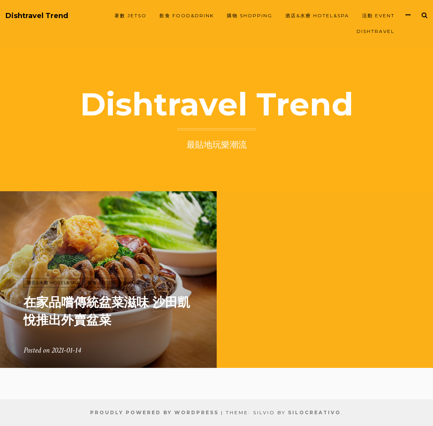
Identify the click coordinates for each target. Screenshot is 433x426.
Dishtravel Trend (36, 16)
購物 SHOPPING (249, 15)
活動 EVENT (378, 15)
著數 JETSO (130, 15)
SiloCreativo (314, 412)
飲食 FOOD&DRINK (186, 15)
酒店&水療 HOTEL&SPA (317, 15)
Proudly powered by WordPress (154, 412)
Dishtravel (376, 31)
